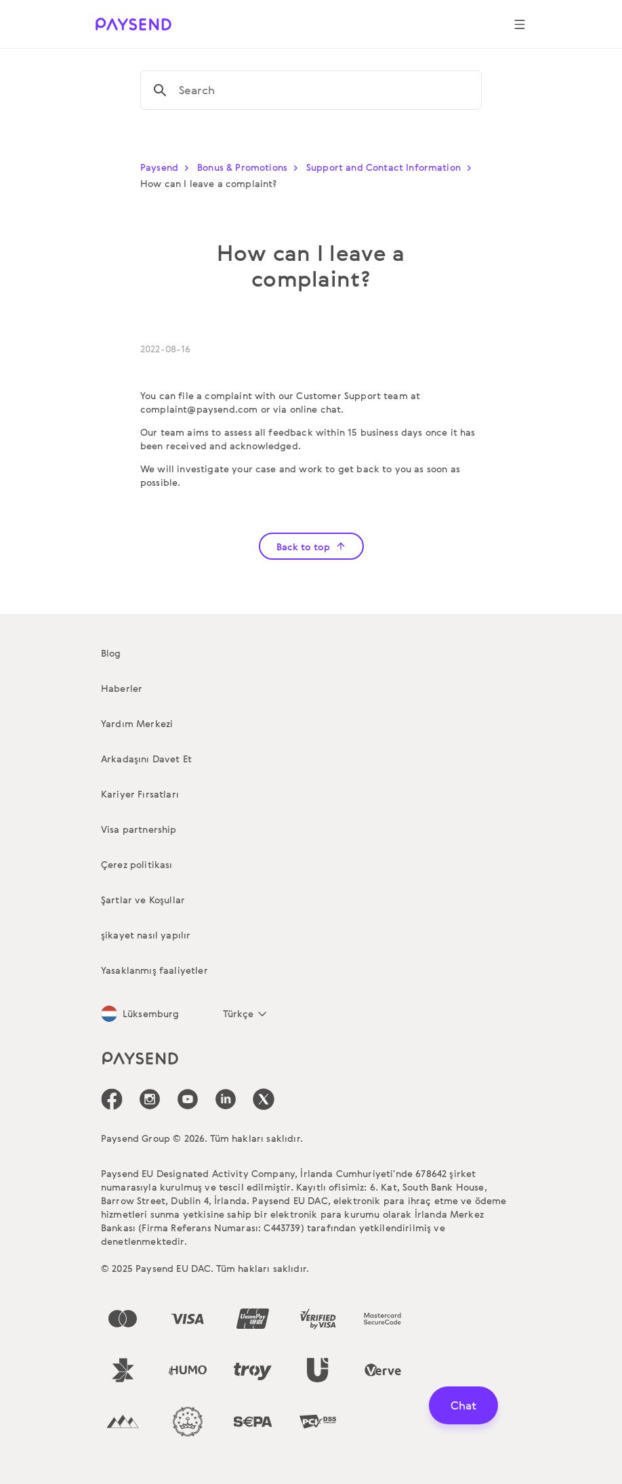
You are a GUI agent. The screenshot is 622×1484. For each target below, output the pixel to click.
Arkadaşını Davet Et (146, 758)
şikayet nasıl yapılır (145, 934)
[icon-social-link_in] (150, 1099)
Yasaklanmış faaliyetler (154, 970)
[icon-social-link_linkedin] (225, 1099)
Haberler (121, 688)
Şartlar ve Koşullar (143, 899)
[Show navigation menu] (519, 24)
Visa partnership (139, 829)
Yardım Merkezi (137, 723)
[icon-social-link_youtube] (188, 1099)
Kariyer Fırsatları (140, 793)
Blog (111, 652)
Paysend (167, 167)
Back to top (311, 546)
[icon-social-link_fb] (112, 1099)
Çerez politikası (137, 864)
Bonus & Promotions (250, 167)
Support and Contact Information (391, 167)
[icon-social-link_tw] (263, 1099)
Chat (463, 1405)
